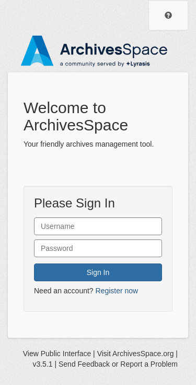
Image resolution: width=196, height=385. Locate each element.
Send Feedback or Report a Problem (118, 364)
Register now (117, 291)
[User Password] (98, 248)
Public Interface (66, 353)
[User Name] (98, 226)
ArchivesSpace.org (143, 353)
